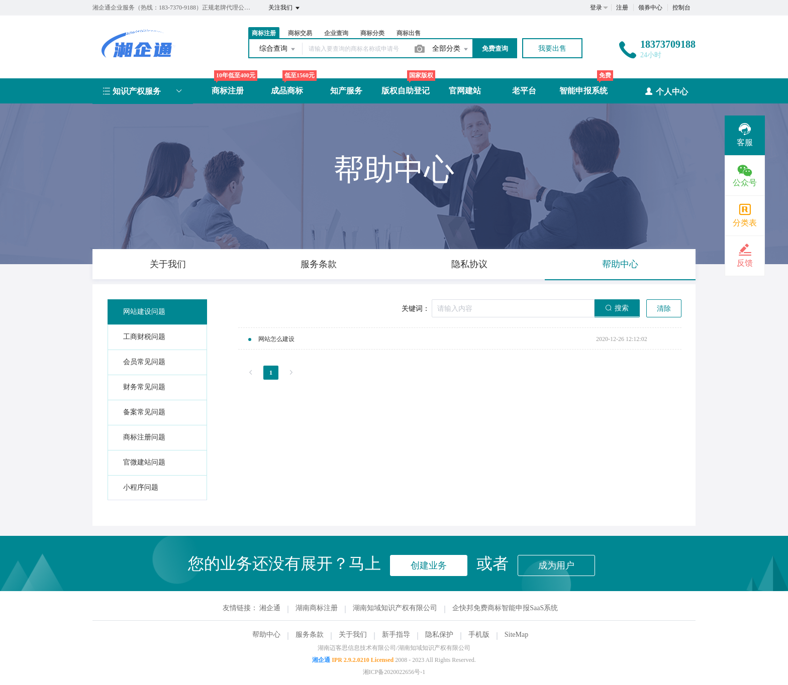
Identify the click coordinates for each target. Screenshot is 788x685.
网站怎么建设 (276, 338)
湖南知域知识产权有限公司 (395, 608)
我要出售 (552, 48)
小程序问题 (140, 487)
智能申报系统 (583, 90)
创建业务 (429, 565)
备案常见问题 (144, 412)
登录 (596, 7)
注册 (622, 7)
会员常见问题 (144, 362)
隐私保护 (439, 634)
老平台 (524, 90)
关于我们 (353, 634)
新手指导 (396, 634)
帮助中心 (266, 634)
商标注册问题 (144, 437)
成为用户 (556, 565)
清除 (664, 308)
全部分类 (450, 49)
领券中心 (650, 7)
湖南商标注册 (317, 608)
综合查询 (278, 49)
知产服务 (346, 90)
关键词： (416, 308)
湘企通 (269, 608)
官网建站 (465, 90)
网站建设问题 (144, 311)
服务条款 (310, 634)
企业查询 (336, 33)
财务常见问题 (144, 387)
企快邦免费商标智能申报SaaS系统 (505, 608)
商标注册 (264, 33)
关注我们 (284, 8)
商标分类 (372, 33)
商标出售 (409, 33)
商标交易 (300, 33)
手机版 (478, 634)
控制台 (681, 7)
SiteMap (516, 634)
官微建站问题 (144, 462)
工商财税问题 (144, 336)
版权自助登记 (405, 90)
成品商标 (287, 90)
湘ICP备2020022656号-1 (394, 671)
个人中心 (666, 91)
